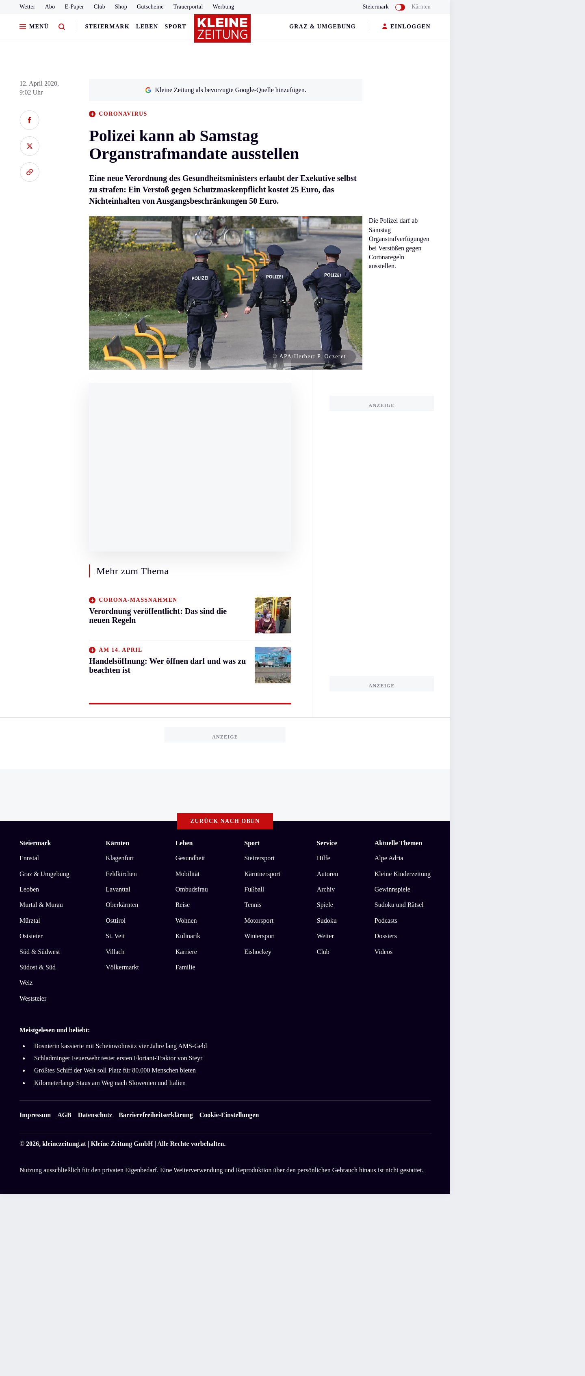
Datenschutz (95, 1114)
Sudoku (327, 920)
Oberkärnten (122, 904)
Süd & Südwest (40, 951)
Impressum (35, 1114)
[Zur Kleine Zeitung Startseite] (223, 32)
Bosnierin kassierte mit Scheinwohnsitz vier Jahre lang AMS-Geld (120, 1045)
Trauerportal (188, 7)
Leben (147, 27)
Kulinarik (188, 935)
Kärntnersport (262, 873)
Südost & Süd (38, 967)
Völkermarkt (122, 967)
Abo (50, 7)
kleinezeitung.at (64, 1143)
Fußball (254, 889)
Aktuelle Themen (398, 843)
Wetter (27, 7)
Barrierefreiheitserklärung (156, 1114)
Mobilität (188, 873)
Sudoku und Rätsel (399, 904)
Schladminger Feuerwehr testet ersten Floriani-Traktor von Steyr (118, 1058)
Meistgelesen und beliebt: (55, 1030)
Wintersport (259, 935)
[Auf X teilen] (29, 146)
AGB (64, 1114)
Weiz (26, 982)
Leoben (29, 889)
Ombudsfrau (192, 889)
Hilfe (323, 858)
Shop (121, 7)
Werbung (223, 7)
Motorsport (258, 920)
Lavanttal (118, 889)
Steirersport (259, 858)
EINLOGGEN (406, 27)
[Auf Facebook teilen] (29, 120)
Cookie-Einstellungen (229, 1114)
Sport (175, 27)
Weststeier (33, 998)
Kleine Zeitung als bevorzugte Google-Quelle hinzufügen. (225, 89)
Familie (185, 967)
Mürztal (30, 920)
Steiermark (107, 27)
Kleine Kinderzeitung (403, 873)
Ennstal (29, 858)
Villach (115, 951)
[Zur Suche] (61, 27)
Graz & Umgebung (322, 27)
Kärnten (421, 7)
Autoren (327, 873)
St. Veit (115, 935)
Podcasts (386, 920)
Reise (183, 904)
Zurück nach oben (225, 821)
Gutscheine (150, 7)
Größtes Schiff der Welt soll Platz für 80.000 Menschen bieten (115, 1070)
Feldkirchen (121, 873)
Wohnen (186, 920)
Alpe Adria (389, 858)
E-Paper (74, 7)
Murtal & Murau (41, 904)
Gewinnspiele (392, 889)
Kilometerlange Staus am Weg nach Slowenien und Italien (110, 1082)
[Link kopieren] (29, 172)
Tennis (252, 904)
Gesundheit (190, 858)
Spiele (325, 904)
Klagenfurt (120, 858)
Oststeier (31, 935)
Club (99, 7)
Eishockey (257, 951)
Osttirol (116, 920)
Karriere (186, 951)
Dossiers (386, 935)
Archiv (326, 889)
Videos (383, 951)
